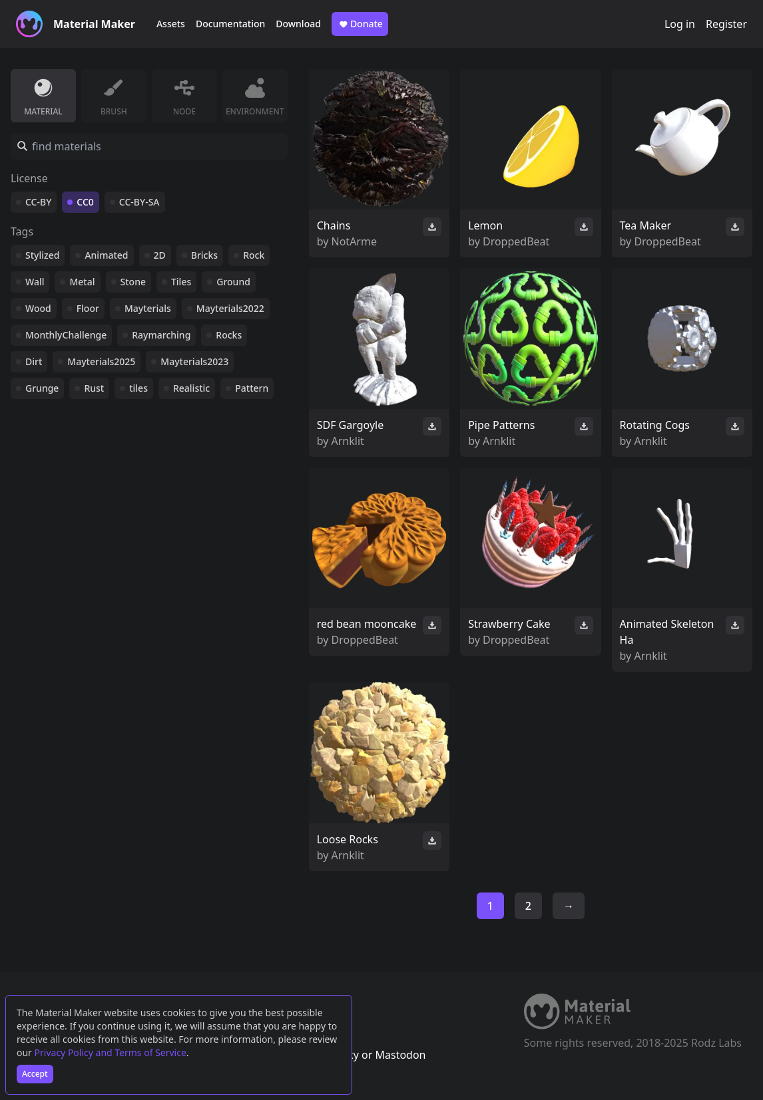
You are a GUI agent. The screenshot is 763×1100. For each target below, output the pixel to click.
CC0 (85, 202)
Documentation (230, 23)
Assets (170, 23)
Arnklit (348, 441)
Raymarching (161, 335)
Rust (94, 388)
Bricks (204, 255)
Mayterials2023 (194, 361)
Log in (679, 24)
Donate (360, 24)
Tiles (181, 281)
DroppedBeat (516, 241)
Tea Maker (646, 225)
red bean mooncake (367, 624)
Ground (233, 281)
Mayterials (148, 308)
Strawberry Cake (509, 624)
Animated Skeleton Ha (667, 632)
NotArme (354, 241)
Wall (34, 281)
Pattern (251, 388)
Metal (82, 281)
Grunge (42, 388)
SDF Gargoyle (350, 425)
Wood (38, 308)
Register (726, 24)
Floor (88, 308)
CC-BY (38, 202)
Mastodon (400, 1054)
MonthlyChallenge (66, 335)
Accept (35, 1073)
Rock (253, 255)
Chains (334, 225)
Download (298, 23)
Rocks (229, 335)
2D (160, 255)
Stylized (42, 255)
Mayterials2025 (101, 361)
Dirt (33, 361)
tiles (138, 388)
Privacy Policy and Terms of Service (110, 1052)
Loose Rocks (347, 839)
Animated (106, 255)
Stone (133, 281)
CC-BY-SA (139, 202)
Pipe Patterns (501, 425)
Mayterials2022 (230, 308)
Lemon (485, 225)
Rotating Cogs (655, 425)
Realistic (191, 388)
